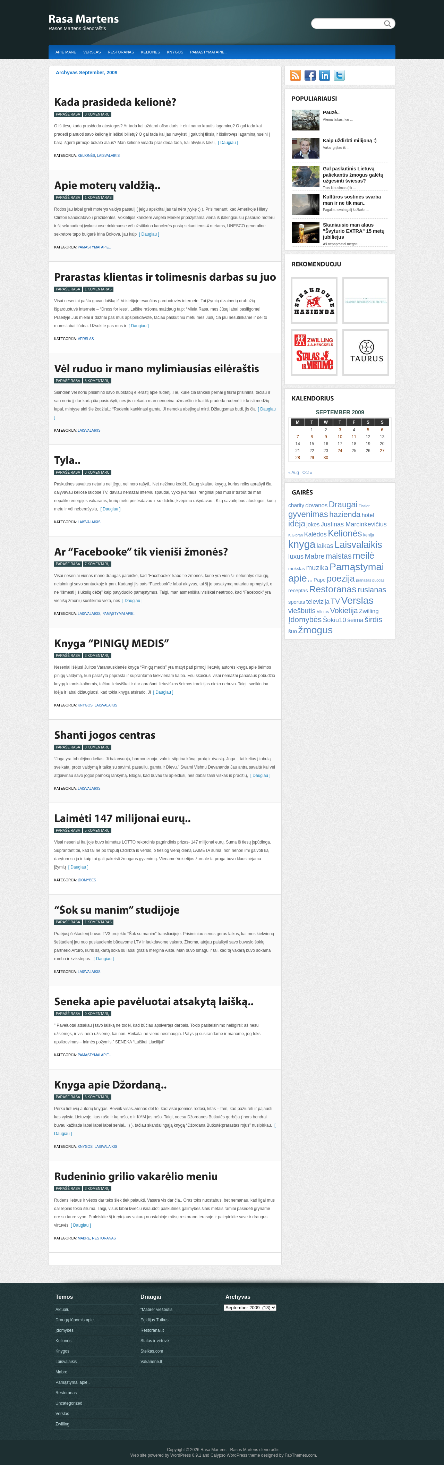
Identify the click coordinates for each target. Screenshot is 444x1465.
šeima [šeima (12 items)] (355, 620)
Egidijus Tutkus (154, 1320)
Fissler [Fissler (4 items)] (364, 506)
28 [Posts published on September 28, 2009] (298, 457)
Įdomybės (87, 880)
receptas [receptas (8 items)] (298, 590)
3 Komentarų (97, 381)
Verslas (92, 52)
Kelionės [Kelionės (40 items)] (345, 533)
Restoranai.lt (152, 1330)
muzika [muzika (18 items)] (317, 567)
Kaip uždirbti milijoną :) (350, 140)
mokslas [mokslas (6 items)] (296, 568)
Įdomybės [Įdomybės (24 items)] (305, 619)
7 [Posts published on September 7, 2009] (298, 436)
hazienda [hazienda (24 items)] (344, 514)
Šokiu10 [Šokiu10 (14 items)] (334, 620)
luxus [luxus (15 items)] (296, 556)
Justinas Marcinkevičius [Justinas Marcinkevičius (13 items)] (354, 524)
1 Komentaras (98, 198)
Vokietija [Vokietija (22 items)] (344, 610)
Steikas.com (151, 1351)
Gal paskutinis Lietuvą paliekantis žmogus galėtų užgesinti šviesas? (353, 175)
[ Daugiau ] (227, 142)
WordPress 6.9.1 (185, 1455)
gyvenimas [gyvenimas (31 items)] (308, 514)
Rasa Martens (213, 1449)
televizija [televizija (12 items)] (318, 601)
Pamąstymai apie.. (208, 52)
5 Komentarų (97, 830)
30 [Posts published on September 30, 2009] (326, 457)
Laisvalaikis (108, 156)
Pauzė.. (331, 112)
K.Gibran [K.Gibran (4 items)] (295, 535)
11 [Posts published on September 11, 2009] (354, 436)
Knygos (175, 52)
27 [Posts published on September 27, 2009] (382, 450)
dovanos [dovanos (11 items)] (316, 505)
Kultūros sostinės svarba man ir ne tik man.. (352, 200)
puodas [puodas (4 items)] (378, 580)
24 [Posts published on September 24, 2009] (340, 450)
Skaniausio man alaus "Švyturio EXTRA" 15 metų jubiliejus (353, 231)
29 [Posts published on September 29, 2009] (311, 457)
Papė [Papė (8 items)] (320, 580)
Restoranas (121, 52)
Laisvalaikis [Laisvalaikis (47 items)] (358, 545)
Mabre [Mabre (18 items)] (314, 556)
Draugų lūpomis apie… (77, 1320)
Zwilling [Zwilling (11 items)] (368, 611)
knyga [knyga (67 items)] (301, 544)
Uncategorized (69, 1403)
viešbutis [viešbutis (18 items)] (302, 611)
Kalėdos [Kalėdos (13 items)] (315, 534)
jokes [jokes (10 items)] (312, 524)
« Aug (293, 472)
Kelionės (150, 52)
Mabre (84, 1238)
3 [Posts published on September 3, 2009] (340, 429)
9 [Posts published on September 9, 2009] (326, 436)
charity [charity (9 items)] (296, 505)
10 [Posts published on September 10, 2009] (340, 436)
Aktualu (62, 1309)
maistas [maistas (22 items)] (338, 556)
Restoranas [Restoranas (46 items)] (332, 589)
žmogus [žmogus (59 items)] (315, 629)
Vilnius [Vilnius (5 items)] (323, 611)
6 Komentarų (97, 1097)
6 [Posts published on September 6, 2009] (382, 429)
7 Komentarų (97, 564)
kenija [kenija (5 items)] (368, 535)
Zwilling (62, 1424)
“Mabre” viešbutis (156, 1309)
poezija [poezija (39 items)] (341, 578)
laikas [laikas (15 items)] (325, 545)
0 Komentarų (97, 114)
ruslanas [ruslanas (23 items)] (372, 589)
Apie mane (66, 52)
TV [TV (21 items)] (335, 601)
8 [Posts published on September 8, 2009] (312, 436)
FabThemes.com (300, 1455)
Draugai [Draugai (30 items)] (343, 504)
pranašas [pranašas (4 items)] (363, 580)
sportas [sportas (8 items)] (296, 602)
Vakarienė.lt (151, 1361)
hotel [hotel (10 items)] (368, 515)
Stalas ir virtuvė (154, 1340)
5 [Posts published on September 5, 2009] (368, 429)
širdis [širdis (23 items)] (373, 619)
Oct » (307, 472)
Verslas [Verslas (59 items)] (357, 600)
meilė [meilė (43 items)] (364, 555)
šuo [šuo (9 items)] (292, 631)
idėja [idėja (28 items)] (296, 523)
